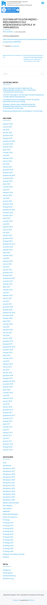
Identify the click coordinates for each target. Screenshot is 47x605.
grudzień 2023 (8, 204)
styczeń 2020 (7, 338)
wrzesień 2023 (8, 212)
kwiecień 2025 (8, 158)
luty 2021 (6, 301)
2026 (4, 463)
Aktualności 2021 (9, 483)
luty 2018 (6, 404)
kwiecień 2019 (8, 364)
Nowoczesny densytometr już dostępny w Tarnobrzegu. (23, 111)
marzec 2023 (7, 230)
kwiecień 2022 (8, 261)
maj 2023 (6, 224)
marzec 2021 (7, 298)
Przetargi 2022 (8, 540)
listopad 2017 (7, 413)
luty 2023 (6, 232)
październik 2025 (9, 141)
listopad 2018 (7, 378)
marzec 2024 (7, 195)
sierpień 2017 (7, 421)
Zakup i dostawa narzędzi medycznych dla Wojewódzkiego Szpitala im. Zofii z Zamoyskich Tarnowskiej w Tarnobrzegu (19, 90)
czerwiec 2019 (8, 358)
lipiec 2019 (6, 355)
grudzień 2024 (8, 170)
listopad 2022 (7, 241)
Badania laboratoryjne (11, 503)
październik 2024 (9, 175)
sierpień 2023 (7, 215)
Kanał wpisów (8, 573)
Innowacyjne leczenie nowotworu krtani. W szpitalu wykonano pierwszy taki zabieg (21, 100)
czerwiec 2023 (8, 221)
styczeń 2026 (7, 132)
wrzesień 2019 (8, 350)
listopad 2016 (7, 447)
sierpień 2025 (7, 147)
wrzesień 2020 (8, 315)
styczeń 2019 (7, 373)
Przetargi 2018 (8, 528)
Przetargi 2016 (8, 523)
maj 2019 (6, 361)
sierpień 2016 (7, 450)
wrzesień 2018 (8, 384)
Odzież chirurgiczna (10, 517)
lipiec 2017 (6, 424)
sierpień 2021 (7, 284)
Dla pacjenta (7, 508)
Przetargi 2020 (8, 534)
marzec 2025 (7, 161)
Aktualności (7, 465)
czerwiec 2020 (8, 324)
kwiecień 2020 (8, 330)
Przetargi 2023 (8, 543)
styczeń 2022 (7, 270)
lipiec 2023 (6, 218)
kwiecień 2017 (8, 433)
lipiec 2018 (6, 390)
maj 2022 (6, 258)
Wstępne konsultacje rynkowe (13, 554)
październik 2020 (9, 313)
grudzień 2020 (8, 307)
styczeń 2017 (7, 441)
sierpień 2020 (7, 318)
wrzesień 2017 (8, 418)
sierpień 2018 (7, 387)
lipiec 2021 (6, 287)
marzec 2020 (7, 333)
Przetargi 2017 (8, 526)
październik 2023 (9, 210)
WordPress (31, 600)
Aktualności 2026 (9, 500)
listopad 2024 (7, 172)
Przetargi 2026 (8, 551)
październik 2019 (9, 347)
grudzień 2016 (8, 444)
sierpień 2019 (7, 353)
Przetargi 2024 (15, 46)
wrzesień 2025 (8, 144)
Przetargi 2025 (8, 548)
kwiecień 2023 (8, 227)
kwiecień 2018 (8, 398)
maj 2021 (6, 292)
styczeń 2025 (7, 167)
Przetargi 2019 (8, 531)
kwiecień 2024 (8, 192)
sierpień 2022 (7, 250)
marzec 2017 (7, 435)
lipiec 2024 (6, 184)
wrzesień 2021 (8, 281)
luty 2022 (6, 267)
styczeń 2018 (7, 407)
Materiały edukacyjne (10, 514)
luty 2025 (6, 164)
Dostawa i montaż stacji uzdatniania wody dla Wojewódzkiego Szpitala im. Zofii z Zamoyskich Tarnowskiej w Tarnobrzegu (19, 106)
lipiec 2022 (6, 252)
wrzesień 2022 (8, 247)
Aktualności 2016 (9, 468)
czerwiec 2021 (8, 290)
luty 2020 (6, 335)
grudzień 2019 (8, 341)
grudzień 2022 (8, 238)
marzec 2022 (7, 264)
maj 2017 (6, 430)
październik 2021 (9, 278)
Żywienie (6, 557)
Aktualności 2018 (9, 474)
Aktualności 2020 (9, 480)
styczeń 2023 (7, 235)
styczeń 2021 (7, 304)
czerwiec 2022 (8, 255)
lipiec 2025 (6, 150)
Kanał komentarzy (9, 576)
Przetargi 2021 (8, 537)
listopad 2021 (7, 275)
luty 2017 (6, 438)
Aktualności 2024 (9, 494)
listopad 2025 (7, 138)
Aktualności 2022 (9, 488)
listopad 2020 (7, 310)
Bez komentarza (8, 32)
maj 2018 (6, 395)
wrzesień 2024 (8, 178)
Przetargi (6, 520)
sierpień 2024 (7, 181)
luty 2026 (6, 130)
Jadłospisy (6, 511)
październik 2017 (9, 415)
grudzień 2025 (8, 135)
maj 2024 (6, 190)
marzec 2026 (7, 127)
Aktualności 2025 (9, 497)
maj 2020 (6, 327)
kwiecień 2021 (8, 295)
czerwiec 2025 (8, 152)
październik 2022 (9, 244)
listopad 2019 (7, 344)
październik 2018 (9, 381)
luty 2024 (6, 198)
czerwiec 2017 (8, 427)
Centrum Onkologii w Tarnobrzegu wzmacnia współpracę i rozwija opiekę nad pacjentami (23, 96)
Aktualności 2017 (9, 471)
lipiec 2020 (6, 321)
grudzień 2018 (8, 375)
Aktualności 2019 (9, 477)
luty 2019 (6, 370)
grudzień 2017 (8, 410)
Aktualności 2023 (9, 491)
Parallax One (17, 600)
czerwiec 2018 (8, 393)
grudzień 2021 (8, 272)
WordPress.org (8, 578)
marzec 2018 (7, 401)
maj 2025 (6, 155)
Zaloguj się (7, 570)
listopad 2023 (7, 207)
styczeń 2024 (7, 201)
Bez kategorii (7, 506)
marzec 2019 (7, 367)
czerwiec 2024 (8, 187)
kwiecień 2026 (8, 124)
